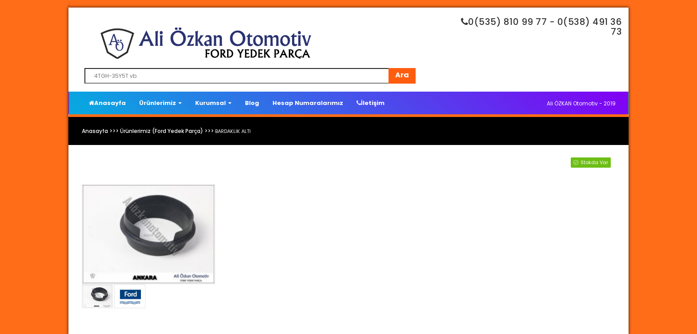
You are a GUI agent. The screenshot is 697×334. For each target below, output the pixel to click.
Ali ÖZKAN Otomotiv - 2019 (581, 103)
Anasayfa (107, 103)
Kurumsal (213, 103)
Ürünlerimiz (160, 103)
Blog (252, 103)
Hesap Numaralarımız (307, 103)
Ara (402, 75)
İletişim (371, 103)
